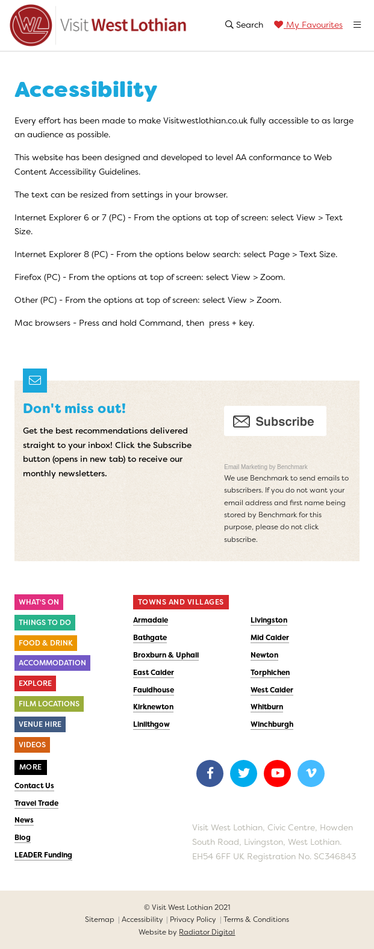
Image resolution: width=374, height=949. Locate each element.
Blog (22, 837)
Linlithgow (151, 724)
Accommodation (52, 663)
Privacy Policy (193, 919)
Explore (35, 683)
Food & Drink (46, 643)
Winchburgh (272, 724)
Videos (32, 745)
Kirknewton (153, 707)
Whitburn (267, 707)
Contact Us (34, 786)
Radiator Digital (207, 932)
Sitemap (99, 919)
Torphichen (270, 672)
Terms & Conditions (256, 919)
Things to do (45, 622)
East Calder (153, 672)
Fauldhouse (153, 690)
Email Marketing (246, 467)
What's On (39, 602)
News (24, 820)
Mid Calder (270, 638)
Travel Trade (36, 803)
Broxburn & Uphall (166, 655)
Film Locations (49, 704)
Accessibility (142, 919)
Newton (264, 655)
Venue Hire (40, 724)
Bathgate (150, 638)
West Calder (272, 690)
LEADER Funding (43, 855)
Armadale (150, 620)
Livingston (269, 620)
